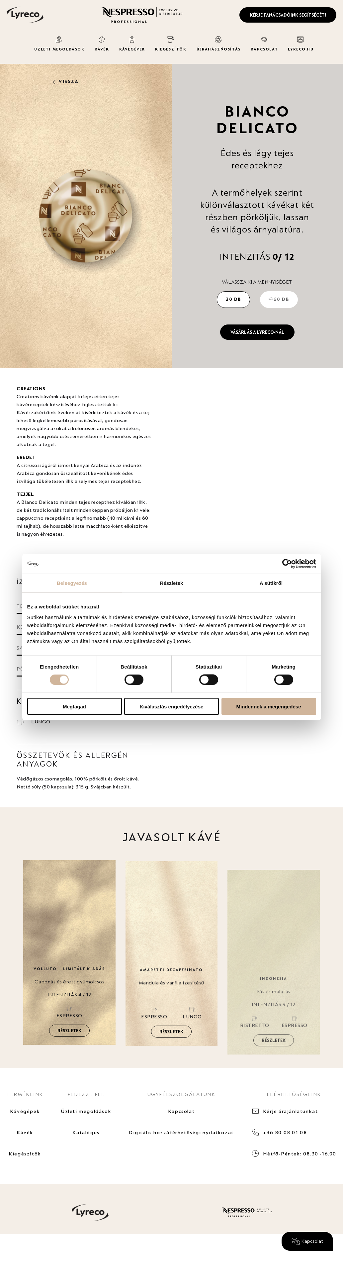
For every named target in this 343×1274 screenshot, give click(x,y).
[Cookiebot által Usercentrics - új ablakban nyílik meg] (287, 564)
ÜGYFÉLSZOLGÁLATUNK (181, 1094)
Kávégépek (25, 1111)
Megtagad (74, 706)
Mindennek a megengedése (268, 706)
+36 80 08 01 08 (285, 1132)
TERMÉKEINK (25, 1094)
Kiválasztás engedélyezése (172, 706)
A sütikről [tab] (271, 583)
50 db (279, 299)
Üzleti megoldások (86, 1111)
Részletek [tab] (171, 583)
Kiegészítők (25, 1153)
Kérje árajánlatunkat (290, 1111)
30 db (233, 299)
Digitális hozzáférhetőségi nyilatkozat (181, 1132)
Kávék (25, 1132)
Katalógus (85, 1132)
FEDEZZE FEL (86, 1094)
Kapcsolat (181, 1111)
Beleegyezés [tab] (72, 583)
